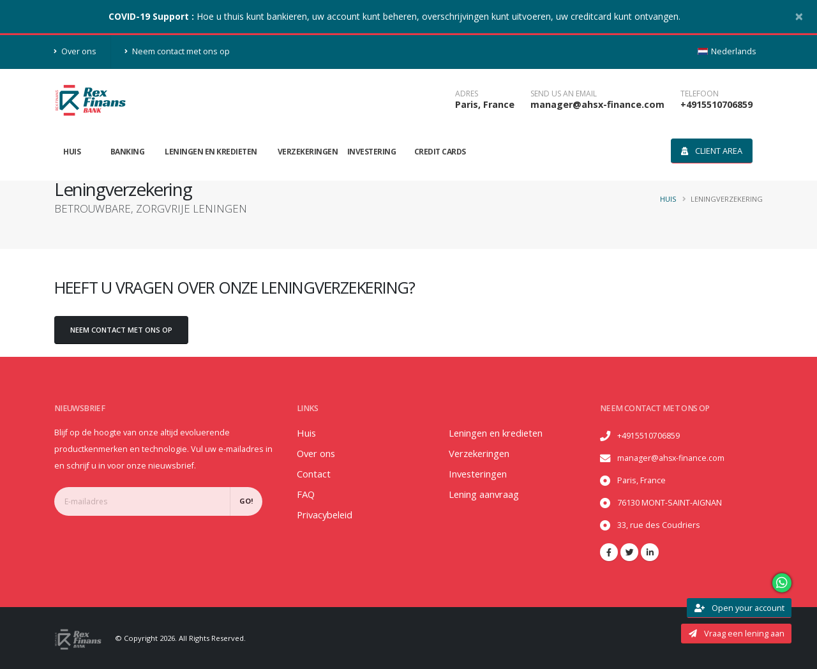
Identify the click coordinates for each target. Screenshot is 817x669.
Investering (371, 151)
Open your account (739, 607)
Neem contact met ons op (177, 51)
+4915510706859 (716, 104)
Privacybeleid (328, 514)
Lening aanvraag (487, 494)
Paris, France (484, 104)
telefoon (699, 93)
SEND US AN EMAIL (563, 93)
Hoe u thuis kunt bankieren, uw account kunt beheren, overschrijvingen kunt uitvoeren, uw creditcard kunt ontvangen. (394, 16)
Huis (71, 151)
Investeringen (482, 473)
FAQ (306, 494)
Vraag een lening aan (736, 633)
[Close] (799, 16)
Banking (127, 151)
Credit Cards (440, 151)
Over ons (75, 51)
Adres (466, 93)
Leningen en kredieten (211, 151)
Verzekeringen (308, 151)
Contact (314, 473)
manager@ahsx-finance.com (597, 104)
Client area (711, 150)
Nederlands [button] (727, 51)
